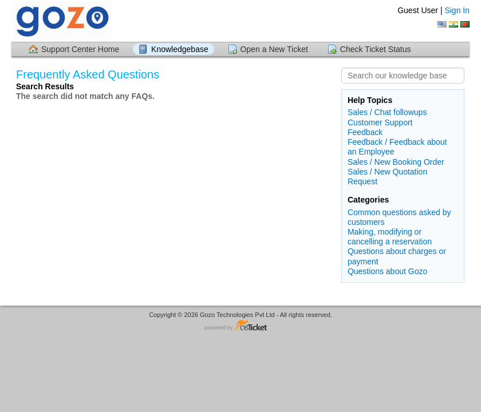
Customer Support (380, 122)
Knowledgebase (179, 49)
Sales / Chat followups (387, 112)
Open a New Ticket (274, 49)
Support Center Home (80, 49)
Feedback (365, 132)
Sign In (457, 10)
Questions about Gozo (387, 271)
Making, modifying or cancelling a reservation (390, 236)
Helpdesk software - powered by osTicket (240, 325)
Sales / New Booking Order (396, 162)
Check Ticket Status (375, 49)
